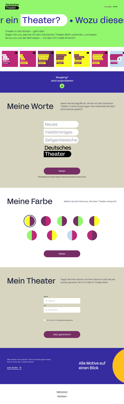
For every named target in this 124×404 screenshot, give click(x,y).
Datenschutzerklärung (65, 320)
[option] (30, 221)
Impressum (62, 396)
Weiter (62, 171)
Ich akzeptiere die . (59, 320)
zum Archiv (14, 367)
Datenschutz (62, 392)
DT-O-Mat (108, 7)
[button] (5, 59)
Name (46, 297)
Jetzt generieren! (62, 334)
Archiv (115, 7)
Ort (45, 306)
